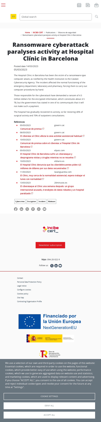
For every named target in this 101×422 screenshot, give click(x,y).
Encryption (31, 201)
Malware (51, 201)
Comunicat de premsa (31, 128)
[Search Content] (56, 16)
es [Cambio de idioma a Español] (13, 16)
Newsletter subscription (50, 245)
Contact (20, 278)
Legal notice (21, 286)
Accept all (49, 415)
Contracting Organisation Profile (29, 301)
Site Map (20, 297)
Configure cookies (24, 290)
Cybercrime (20, 201)
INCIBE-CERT (38, 32)
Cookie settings (49, 396)
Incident (42, 201)
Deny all (49, 405)
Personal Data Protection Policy (29, 282)
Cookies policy (22, 294)
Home (27, 32)
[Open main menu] (3, 4)
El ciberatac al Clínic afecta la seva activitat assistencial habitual (51, 136)
